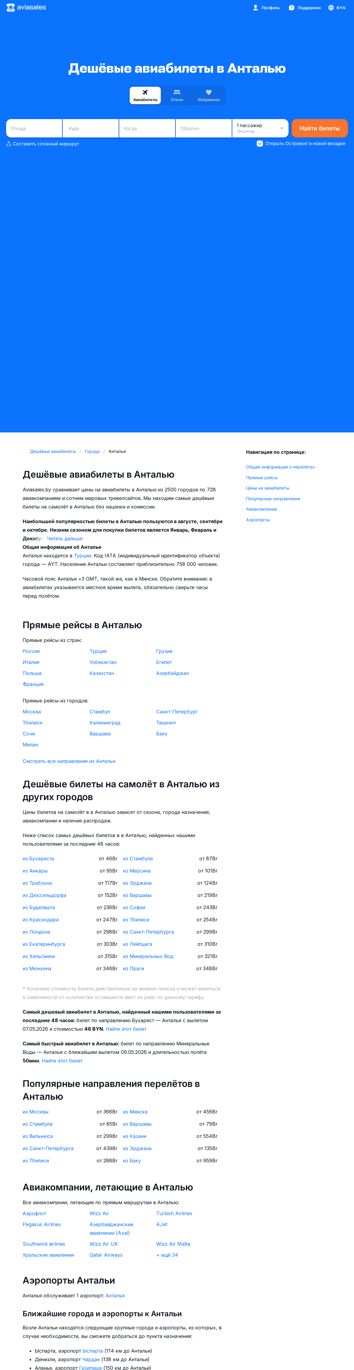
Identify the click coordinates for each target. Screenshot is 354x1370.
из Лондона (36, 932)
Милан (30, 744)
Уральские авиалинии (48, 1255)
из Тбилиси (136, 919)
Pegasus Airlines (42, 1224)
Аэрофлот (34, 1213)
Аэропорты (258, 519)
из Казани (134, 1136)
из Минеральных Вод (148, 956)
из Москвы (36, 1112)
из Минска (135, 1112)
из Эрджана (137, 883)
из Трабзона (37, 883)
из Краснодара (41, 919)
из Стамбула (138, 858)
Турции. (84, 555)
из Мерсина (137, 871)
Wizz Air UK (104, 1244)
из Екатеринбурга (44, 944)
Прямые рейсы (262, 477)
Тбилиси (32, 723)
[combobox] (34, 128)
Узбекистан (103, 662)
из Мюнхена (37, 968)
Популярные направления (273, 498)
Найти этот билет (126, 1029)
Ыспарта (94, 1351)
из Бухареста (38, 858)
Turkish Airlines (174, 1213)
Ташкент (166, 723)
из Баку (132, 1160)
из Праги (133, 968)
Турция (98, 651)
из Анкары (35, 871)
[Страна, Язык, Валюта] (336, 7)
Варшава (100, 734)
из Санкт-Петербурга (148, 932)
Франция (33, 684)
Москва (32, 712)
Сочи (29, 734)
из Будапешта (39, 907)
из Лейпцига (137, 944)
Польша (32, 673)
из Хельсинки (39, 956)
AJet (161, 1224)
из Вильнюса (38, 1136)
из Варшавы (137, 895)
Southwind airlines (44, 1244)
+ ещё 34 (167, 1255)
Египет (164, 662)
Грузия (164, 651)
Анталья (115, 1295)
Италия (31, 662)
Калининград (105, 723)
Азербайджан (172, 673)
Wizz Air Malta (173, 1244)
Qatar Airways (106, 1255)
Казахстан (102, 673)
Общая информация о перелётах (280, 466)
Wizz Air (99, 1213)
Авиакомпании (261, 509)
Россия (31, 651)
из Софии (134, 907)
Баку (162, 734)
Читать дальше (65, 538)
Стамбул (100, 712)
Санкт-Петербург (177, 712)
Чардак (91, 1359)
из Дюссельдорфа (44, 895)
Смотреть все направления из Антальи (69, 761)
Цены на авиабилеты (267, 487)
